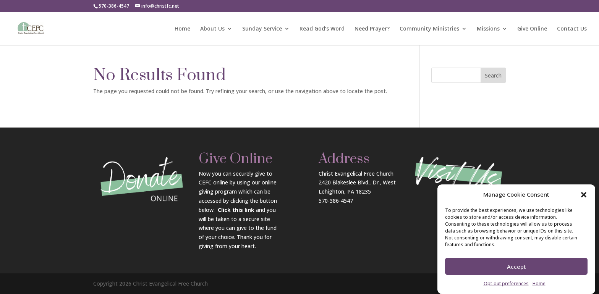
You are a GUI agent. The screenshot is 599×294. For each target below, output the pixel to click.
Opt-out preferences (506, 283)
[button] (584, 195)
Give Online (532, 29)
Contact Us (572, 29)
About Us (212, 29)
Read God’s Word (322, 29)
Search (493, 75)
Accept (516, 266)
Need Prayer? (372, 29)
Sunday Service (262, 29)
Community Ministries (429, 29)
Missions (488, 29)
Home (539, 283)
